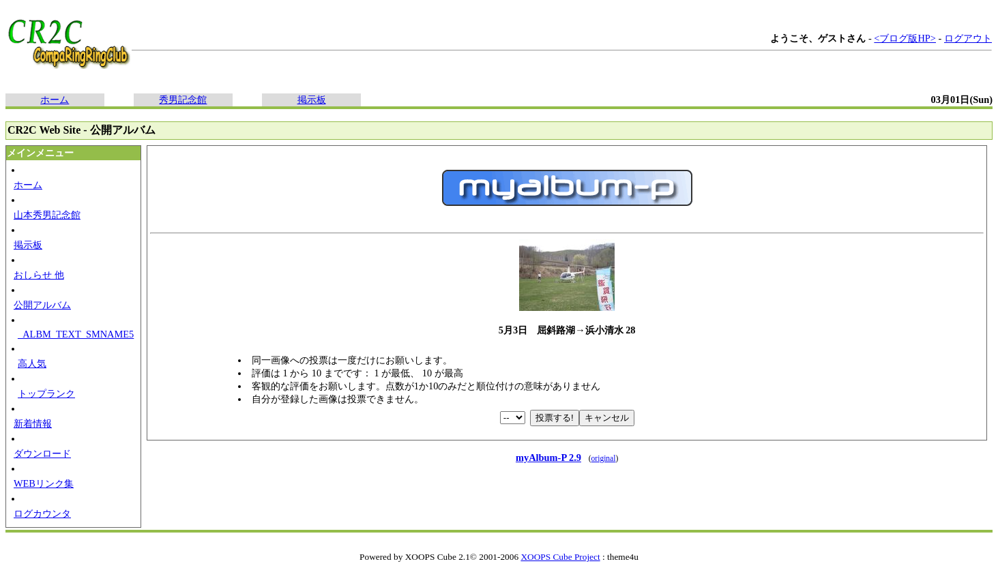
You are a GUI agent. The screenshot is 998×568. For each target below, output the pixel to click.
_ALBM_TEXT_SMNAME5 (76, 334)
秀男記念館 (183, 99)
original (603, 458)
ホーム (54, 99)
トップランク (46, 393)
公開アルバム (42, 304)
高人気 (32, 363)
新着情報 (33, 423)
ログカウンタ (42, 513)
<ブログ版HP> (905, 38)
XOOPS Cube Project (560, 557)
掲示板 (311, 99)
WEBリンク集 (44, 483)
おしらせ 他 (39, 274)
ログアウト (968, 38)
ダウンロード (42, 453)
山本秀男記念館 (47, 214)
